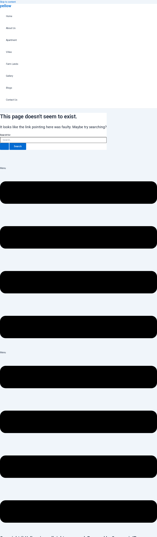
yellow (5, 6)
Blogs (9, 87)
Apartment (11, 40)
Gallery (9, 75)
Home (9, 16)
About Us (11, 28)
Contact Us (11, 99)
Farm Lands (12, 64)
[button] (78, 258)
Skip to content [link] (8, 1)
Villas (9, 52)
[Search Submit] (4, 146)
